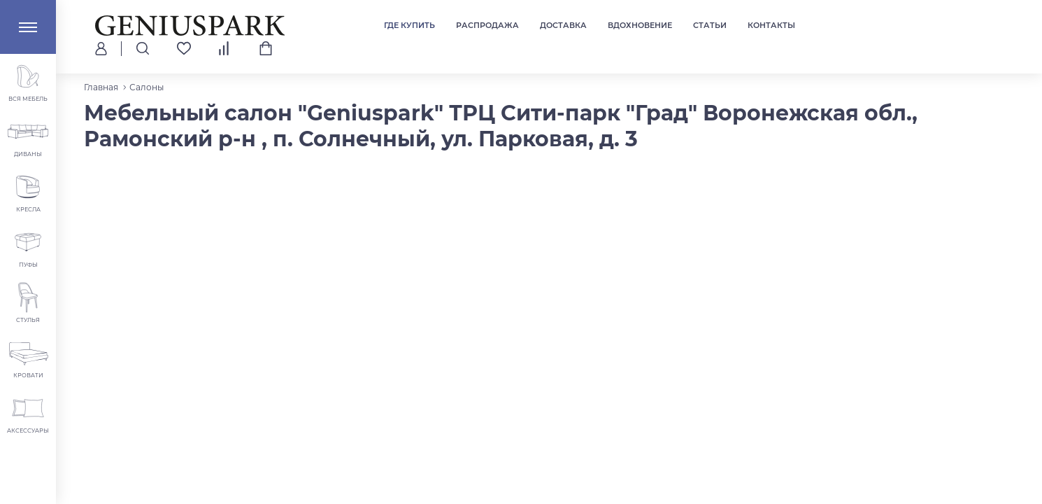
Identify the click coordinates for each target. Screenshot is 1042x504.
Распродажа (487, 25)
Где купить (409, 25)
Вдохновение (640, 25)
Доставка (563, 25)
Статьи (710, 25)
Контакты (771, 25)
